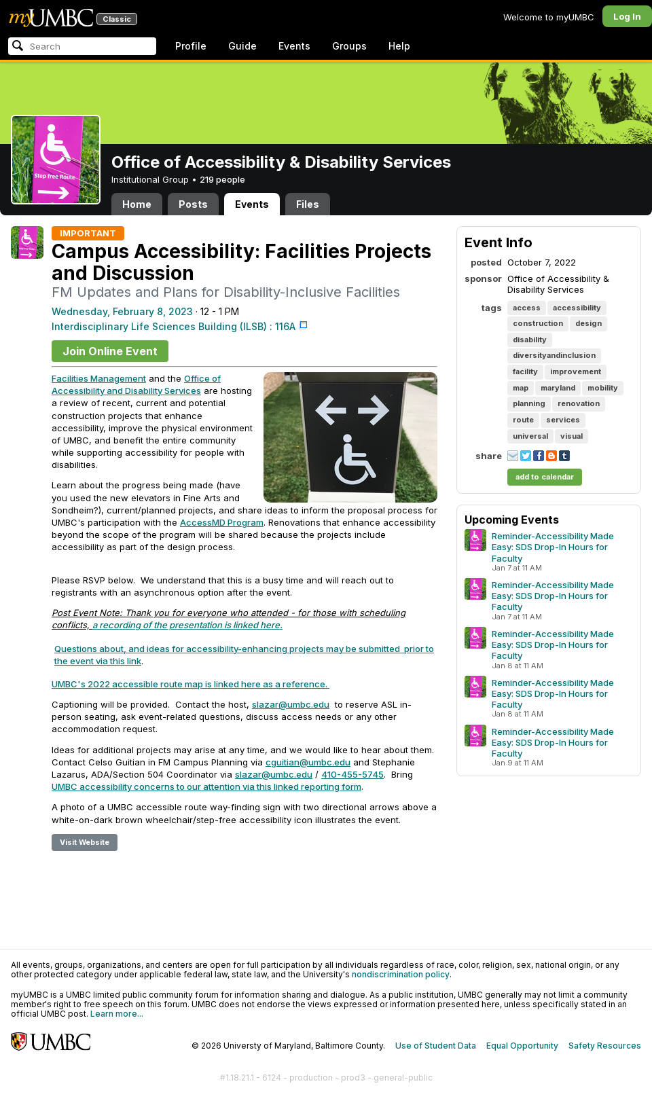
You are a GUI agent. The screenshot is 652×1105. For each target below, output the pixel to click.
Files (307, 204)
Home (136, 204)
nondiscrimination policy (401, 974)
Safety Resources (604, 1045)
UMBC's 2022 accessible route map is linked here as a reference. (189, 683)
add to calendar (544, 477)
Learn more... (116, 1014)
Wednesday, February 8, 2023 (122, 311)
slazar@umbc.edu (290, 704)
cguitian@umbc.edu (308, 762)
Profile (190, 46)
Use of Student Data (435, 1045)
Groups (349, 46)
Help (399, 46)
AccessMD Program (222, 522)
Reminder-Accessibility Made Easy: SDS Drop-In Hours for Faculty (553, 546)
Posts (193, 204)
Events (294, 46)
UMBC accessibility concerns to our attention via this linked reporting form (206, 786)
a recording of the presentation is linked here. (187, 624)
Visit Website (84, 842)
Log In (627, 16)
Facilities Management (99, 378)
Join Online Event (110, 351)
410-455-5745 (352, 774)
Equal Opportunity (522, 1045)
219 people (222, 179)
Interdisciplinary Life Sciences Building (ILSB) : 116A (173, 326)
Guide (242, 46)
